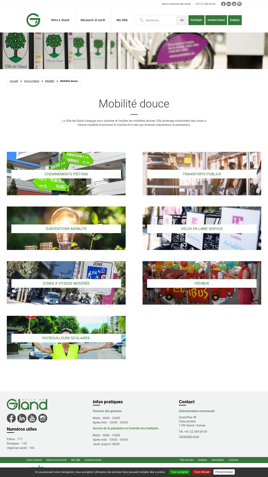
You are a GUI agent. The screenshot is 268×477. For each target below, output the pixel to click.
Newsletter (218, 459)
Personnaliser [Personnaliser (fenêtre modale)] (224, 472)
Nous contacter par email (176, 3)
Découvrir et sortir (56, 459)
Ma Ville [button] (122, 20)
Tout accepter (179, 472)
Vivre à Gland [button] (60, 20)
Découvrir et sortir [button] (93, 20)
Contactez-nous (189, 436)
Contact (233, 459)
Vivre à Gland (34, 459)
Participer (196, 20)
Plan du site (186, 459)
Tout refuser (202, 472)
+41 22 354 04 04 (205, 3)
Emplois (235, 20)
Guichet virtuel (216, 20)
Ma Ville (75, 459)
